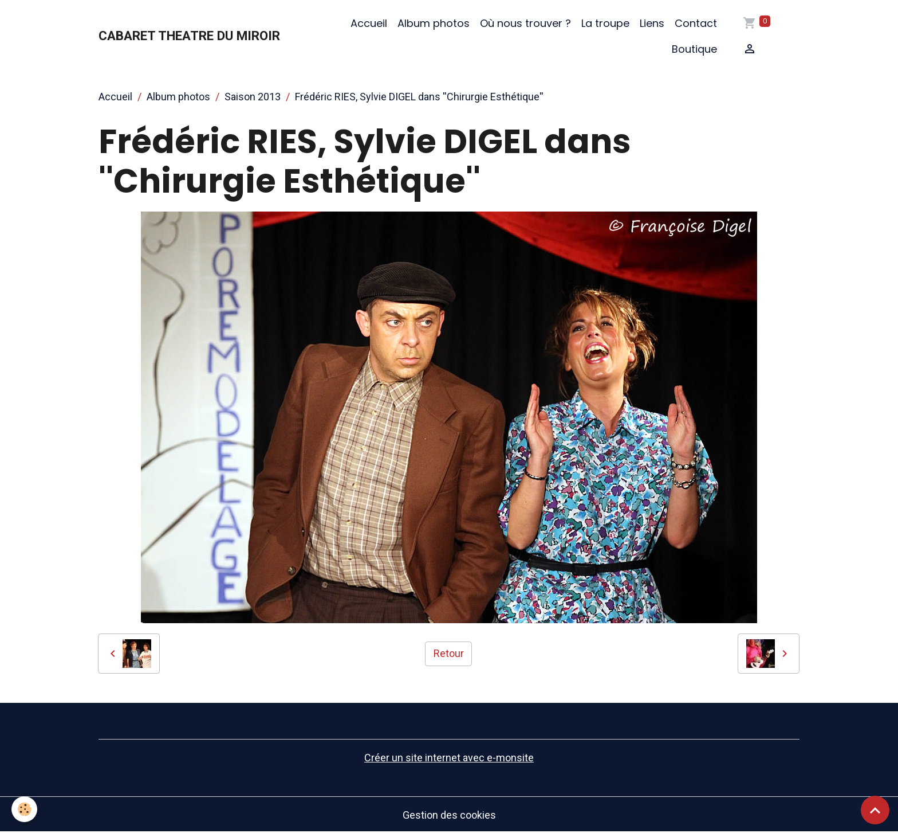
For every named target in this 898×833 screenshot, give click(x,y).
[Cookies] (24, 809)
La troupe (605, 23)
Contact (696, 23)
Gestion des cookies (449, 815)
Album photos (433, 23)
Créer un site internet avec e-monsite (449, 758)
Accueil (368, 23)
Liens (652, 23)
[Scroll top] (875, 810)
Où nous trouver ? (525, 23)
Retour (449, 653)
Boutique (694, 49)
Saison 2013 (252, 97)
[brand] (189, 36)
